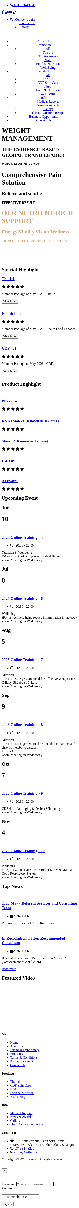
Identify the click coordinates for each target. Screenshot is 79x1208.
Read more (9, 969)
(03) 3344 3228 (23, 1148)
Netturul (31, 1159)
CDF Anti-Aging (47, 56)
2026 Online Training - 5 (22, 537)
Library (24, 27)
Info (44, 97)
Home (14, 1042)
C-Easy (8, 461)
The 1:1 (48, 52)
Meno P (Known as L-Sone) (25, 441)
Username (8, 1184)
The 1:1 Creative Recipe (48, 113)
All (48, 48)
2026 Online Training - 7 (22, 660)
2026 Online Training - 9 (22, 793)
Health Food (12, 313)
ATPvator (10, 481)
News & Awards (48, 105)
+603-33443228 (22, 5)
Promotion (44, 45)
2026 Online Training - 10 (23, 851)
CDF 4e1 (9, 348)
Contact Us (43, 120)
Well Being (47, 67)
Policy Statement (21, 1061)
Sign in (7, 1204)
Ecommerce (27, 23)
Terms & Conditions (23, 1057)
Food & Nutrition (48, 64)
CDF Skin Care (47, 82)
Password (8, 1188)
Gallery (48, 109)
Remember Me (17, 1197)
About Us (43, 41)
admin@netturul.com (27, 1152)
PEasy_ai (9, 401)
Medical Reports (48, 101)
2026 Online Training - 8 (22, 724)
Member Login (22, 19)
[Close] (4, 1170)
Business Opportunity (43, 116)
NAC (48, 60)
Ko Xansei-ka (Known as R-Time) (30, 421)
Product (44, 71)
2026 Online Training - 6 (22, 598)
